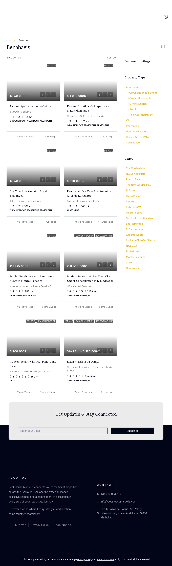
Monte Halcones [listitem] (135, 256)
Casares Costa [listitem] (134, 234)
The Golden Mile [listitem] (135, 168)
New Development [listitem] (136, 131)
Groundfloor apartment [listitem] (142, 92)
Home (12, 40)
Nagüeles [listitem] (131, 245)
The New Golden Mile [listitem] (138, 184)
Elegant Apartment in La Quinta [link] (30, 106)
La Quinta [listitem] (131, 201)
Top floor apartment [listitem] (141, 114)
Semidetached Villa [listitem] (137, 136)
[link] (33, 81)
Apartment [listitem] (132, 87)
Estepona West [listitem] (135, 206)
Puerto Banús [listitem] (133, 179)
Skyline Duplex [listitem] (137, 103)
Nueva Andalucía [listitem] (135, 173)
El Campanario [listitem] (134, 229)
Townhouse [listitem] (132, 142)
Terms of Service (106, 559)
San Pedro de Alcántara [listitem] (139, 218)
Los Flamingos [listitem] (134, 223)
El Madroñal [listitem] (132, 251)
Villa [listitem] (128, 120)
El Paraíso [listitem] (131, 190)
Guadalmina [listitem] (132, 267)
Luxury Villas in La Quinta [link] (83, 361)
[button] (161, 46)
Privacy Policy (84, 559)
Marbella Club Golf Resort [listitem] (140, 240)
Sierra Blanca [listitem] (133, 195)
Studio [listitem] (132, 109)
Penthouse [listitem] (132, 125)
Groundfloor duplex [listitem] (140, 98)
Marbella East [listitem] (133, 212)
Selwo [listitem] (129, 262)
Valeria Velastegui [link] (26, 136)
